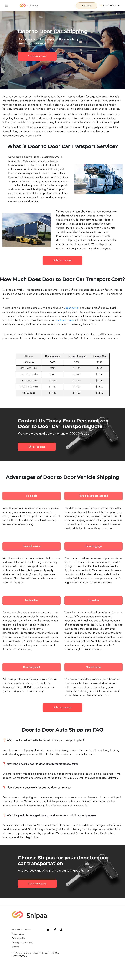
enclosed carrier (65, 320)
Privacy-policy (18, 934)
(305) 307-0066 (110, 6)
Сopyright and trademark (22, 943)
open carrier (73, 308)
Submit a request (38, 57)
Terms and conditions (21, 930)
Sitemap (15, 947)
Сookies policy (18, 939)
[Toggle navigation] (6, 5)
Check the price (37, 447)
